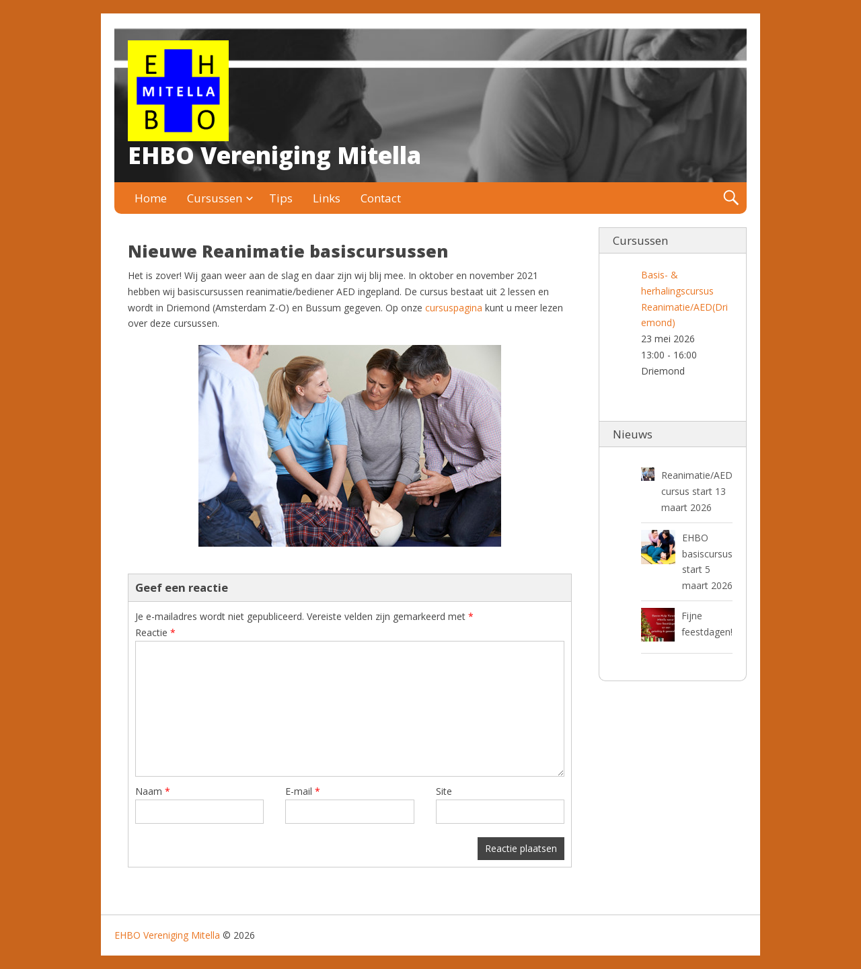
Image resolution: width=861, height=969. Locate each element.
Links (326, 198)
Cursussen (214, 198)
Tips (281, 198)
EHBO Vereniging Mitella (274, 155)
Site (444, 791)
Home (151, 198)
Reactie (155, 632)
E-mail (302, 791)
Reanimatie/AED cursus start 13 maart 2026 (697, 491)
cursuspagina (453, 307)
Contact (381, 198)
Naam (152, 791)
